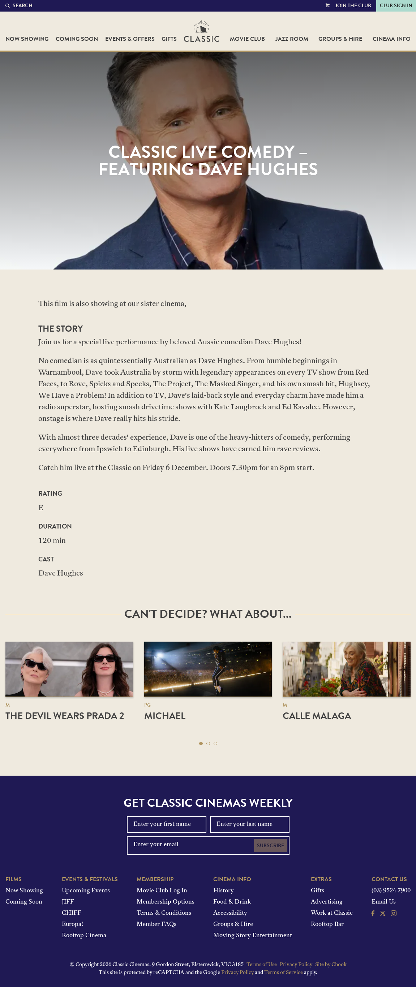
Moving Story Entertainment (252, 936)
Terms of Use (261, 964)
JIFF (68, 902)
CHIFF (71, 913)
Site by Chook (331, 964)
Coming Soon (77, 39)
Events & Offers (130, 39)
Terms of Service (283, 972)
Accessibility (230, 913)
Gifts (169, 39)
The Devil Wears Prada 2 (64, 716)
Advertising (327, 902)
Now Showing (26, 39)
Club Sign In (396, 5)
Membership (155, 879)
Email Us (384, 902)
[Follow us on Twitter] (383, 914)
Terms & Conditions (164, 913)
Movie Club (247, 39)
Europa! (72, 924)
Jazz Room (291, 39)
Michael (164, 716)
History (223, 891)
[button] (201, 743)
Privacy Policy (296, 964)
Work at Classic (332, 913)
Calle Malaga (317, 716)
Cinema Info (392, 39)
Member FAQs (156, 924)
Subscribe (270, 845)
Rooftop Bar (327, 924)
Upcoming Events (86, 891)
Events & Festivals (90, 879)
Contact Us (389, 879)
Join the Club (353, 5)
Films (13, 879)
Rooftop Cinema (84, 936)
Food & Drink (232, 902)
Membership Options (165, 902)
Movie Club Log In (162, 891)
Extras (321, 879)
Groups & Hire (340, 39)
